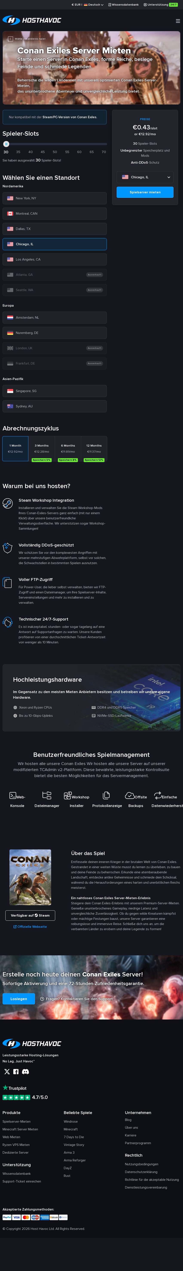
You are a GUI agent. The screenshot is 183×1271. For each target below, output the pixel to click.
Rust (67, 1177)
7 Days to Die (74, 1139)
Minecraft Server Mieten (20, 1131)
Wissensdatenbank (123, 4)
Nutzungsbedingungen (141, 1166)
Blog (128, 1121)
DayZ (68, 1170)
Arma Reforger (75, 1162)
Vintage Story (74, 1146)
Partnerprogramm (138, 1145)
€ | (87, 4)
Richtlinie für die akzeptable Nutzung (152, 1181)
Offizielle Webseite (30, 928)
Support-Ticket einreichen (22, 1183)
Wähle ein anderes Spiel (26, 39)
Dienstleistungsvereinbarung (146, 1189)
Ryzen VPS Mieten (16, 1146)
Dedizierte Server (16, 1154)
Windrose (71, 1123)
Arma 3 (69, 1154)
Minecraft (71, 1131)
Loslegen (19, 1000)
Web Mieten (11, 1139)
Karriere (130, 1137)
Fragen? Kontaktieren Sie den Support (76, 1000)
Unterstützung (161, 5)
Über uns (131, 1129)
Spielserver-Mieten (16, 1123)
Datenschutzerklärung (141, 1174)
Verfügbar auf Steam (30, 917)
